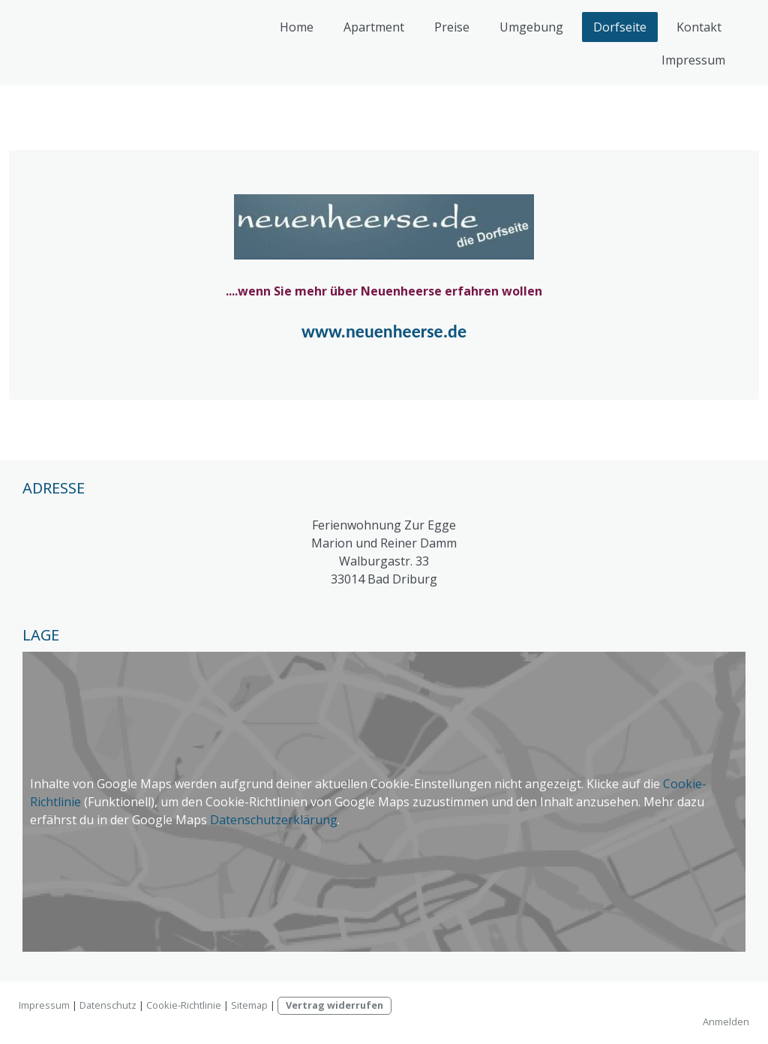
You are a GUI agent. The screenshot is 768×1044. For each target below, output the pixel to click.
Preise (452, 27)
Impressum (693, 60)
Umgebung (531, 27)
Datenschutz (108, 1005)
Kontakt (699, 27)
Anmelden (726, 1021)
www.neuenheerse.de (384, 331)
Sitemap (249, 1005)
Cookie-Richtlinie (183, 1005)
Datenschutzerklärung (274, 820)
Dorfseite (619, 27)
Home (297, 27)
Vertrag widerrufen (334, 1005)
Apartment (374, 27)
